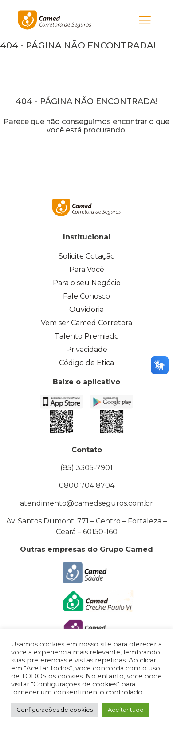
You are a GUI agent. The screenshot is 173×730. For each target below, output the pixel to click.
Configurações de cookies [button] (54, 709)
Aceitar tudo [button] (126, 709)
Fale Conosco (86, 296)
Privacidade (86, 349)
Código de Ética (86, 363)
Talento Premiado (87, 336)
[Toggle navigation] (144, 20)
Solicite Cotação (87, 256)
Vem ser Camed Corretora (86, 323)
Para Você (86, 269)
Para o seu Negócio (87, 283)
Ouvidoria (86, 309)
